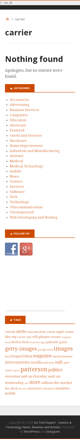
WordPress (32, 431)
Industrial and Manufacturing (35, 151)
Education (18, 120)
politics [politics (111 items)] (55, 369)
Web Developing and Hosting (33, 217)
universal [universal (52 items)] (34, 388)
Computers (19, 115)
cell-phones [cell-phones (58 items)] (41, 337)
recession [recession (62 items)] (12, 376)
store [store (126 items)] (34, 382)
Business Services (24, 110)
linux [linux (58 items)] (28, 356)
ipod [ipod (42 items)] (8, 356)
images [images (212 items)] (63, 348)
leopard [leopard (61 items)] (18, 356)
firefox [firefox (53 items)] (16, 342)
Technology (19, 202)
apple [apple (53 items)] (60, 332)
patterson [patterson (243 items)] (34, 369)
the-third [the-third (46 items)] (11, 388)
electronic (18, 125)
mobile (15, 171)
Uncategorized (22, 212)
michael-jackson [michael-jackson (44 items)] (62, 356)
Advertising (19, 105)
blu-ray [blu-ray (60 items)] (11, 337)
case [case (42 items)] (28, 337)
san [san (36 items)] (27, 383)
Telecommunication (26, 207)
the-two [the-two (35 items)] (22, 388)
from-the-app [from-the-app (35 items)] (37, 342)
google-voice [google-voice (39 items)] (45, 349)
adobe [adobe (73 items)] (21, 331)
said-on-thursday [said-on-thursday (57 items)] (34, 376)
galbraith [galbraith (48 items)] (51, 342)
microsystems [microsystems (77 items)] (17, 362)
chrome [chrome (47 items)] (55, 337)
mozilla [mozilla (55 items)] (36, 362)
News (14, 176)
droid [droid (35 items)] (8, 342)
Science (16, 181)
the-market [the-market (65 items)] (63, 383)
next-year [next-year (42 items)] (48, 362)
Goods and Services (26, 135)
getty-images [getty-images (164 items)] (21, 349)
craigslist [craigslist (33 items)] (66, 337)
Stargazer (53, 431)
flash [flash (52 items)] (25, 342)
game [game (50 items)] (63, 342)
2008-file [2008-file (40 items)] (10, 331)
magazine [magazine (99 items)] (42, 356)
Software (17, 192)
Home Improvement (26, 146)
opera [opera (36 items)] (16, 370)
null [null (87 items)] (58, 362)
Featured (17, 130)
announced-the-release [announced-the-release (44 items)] (41, 331)
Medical (16, 161)
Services (17, 187)
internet (16, 156)
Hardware (18, 141)
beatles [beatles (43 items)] (69, 331)
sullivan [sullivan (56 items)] (47, 383)
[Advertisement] (35, 286)
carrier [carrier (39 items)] (21, 337)
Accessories (19, 100)
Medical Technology (26, 166)
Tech (14, 197)
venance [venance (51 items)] (48, 388)
